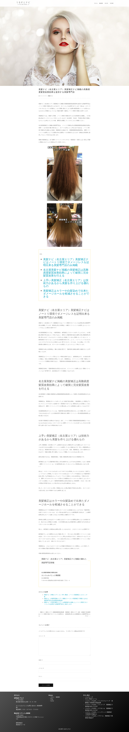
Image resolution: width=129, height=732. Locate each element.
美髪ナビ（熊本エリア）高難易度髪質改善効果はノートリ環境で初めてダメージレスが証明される (51, 614)
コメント (42, 636)
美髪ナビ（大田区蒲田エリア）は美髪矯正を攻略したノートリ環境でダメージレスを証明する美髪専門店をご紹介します (66, 603)
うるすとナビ (23, 2)
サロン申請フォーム (91, 699)
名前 (41, 660)
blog (106, 3)
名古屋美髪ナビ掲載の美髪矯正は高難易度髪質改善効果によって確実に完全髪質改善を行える (65, 272)
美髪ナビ (50, 96)
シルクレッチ (89, 697)
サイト (40, 676)
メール (41, 668)
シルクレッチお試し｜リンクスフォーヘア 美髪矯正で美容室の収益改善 (99, 701)
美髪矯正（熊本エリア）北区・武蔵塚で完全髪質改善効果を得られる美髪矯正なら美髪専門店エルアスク (77, 614)
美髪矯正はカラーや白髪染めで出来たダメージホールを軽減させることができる (66, 293)
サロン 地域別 (98, 3)
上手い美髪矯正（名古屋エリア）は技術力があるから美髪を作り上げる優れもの (66, 283)
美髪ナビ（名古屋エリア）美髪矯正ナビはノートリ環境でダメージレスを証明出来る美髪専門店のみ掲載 (66, 262)
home (112, 3)
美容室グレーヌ (20, 724)
